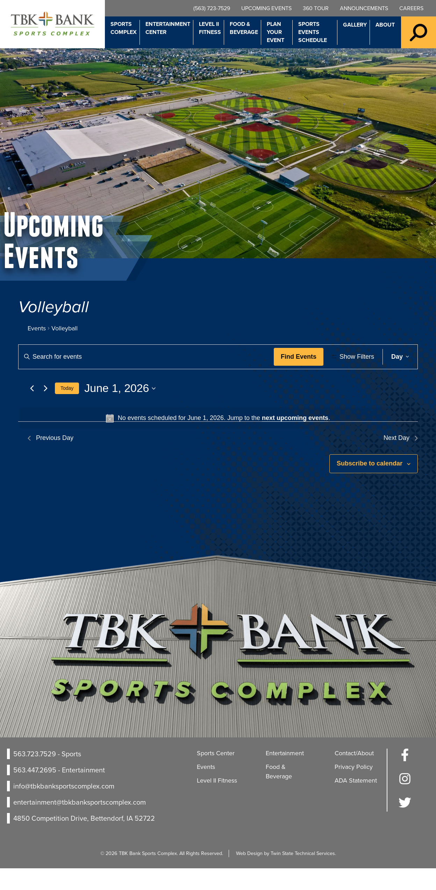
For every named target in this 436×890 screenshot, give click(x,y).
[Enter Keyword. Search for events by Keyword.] (148, 357)
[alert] (218, 439)
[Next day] (45, 410)
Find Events (301, 356)
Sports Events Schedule (312, 32)
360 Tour (316, 8)
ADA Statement (356, 801)
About (385, 25)
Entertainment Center (167, 28)
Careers (411, 8)
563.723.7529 (34, 775)
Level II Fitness (210, 28)
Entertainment (285, 774)
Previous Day (50, 459)
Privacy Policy (354, 788)
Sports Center (216, 774)
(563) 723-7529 (211, 8)
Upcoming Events (266, 8)
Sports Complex (123, 28)
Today (66, 409)
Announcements (364, 8)
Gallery (355, 25)
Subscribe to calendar (369, 485)
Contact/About (354, 774)
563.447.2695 (34, 791)
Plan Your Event (275, 32)
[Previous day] (32, 410)
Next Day (401, 459)
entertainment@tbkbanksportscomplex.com (79, 823)
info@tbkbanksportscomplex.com (63, 807)
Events (37, 328)
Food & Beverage (244, 28)
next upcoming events (295, 439)
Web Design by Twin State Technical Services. (286, 874)
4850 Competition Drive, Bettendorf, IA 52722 (84, 839)
